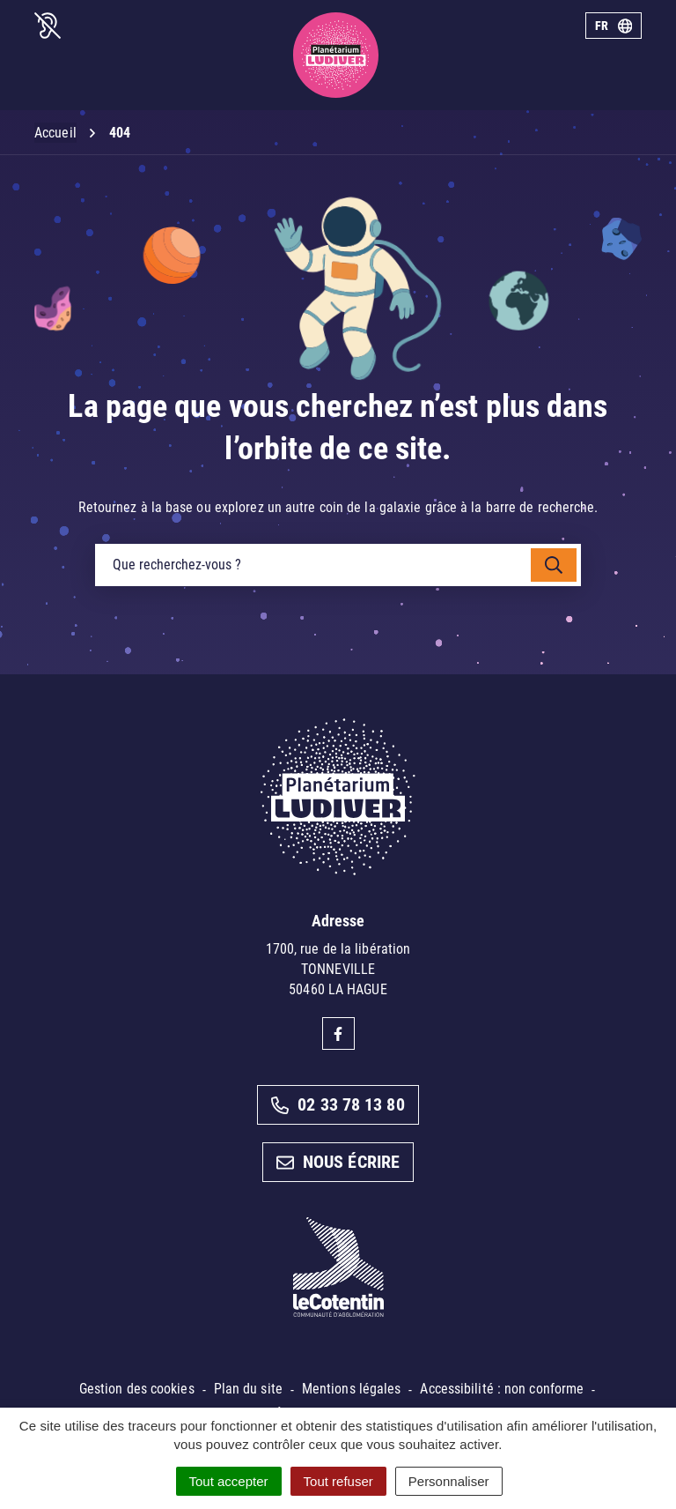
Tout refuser (338, 1481)
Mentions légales (351, 1388)
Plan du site (248, 1388)
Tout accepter (228, 1481)
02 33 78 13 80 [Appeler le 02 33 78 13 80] (337, 1104)
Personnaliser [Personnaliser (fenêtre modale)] (448, 1481)
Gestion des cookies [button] (137, 1388)
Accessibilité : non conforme (502, 1388)
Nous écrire (338, 1161)
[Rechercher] (554, 565)
